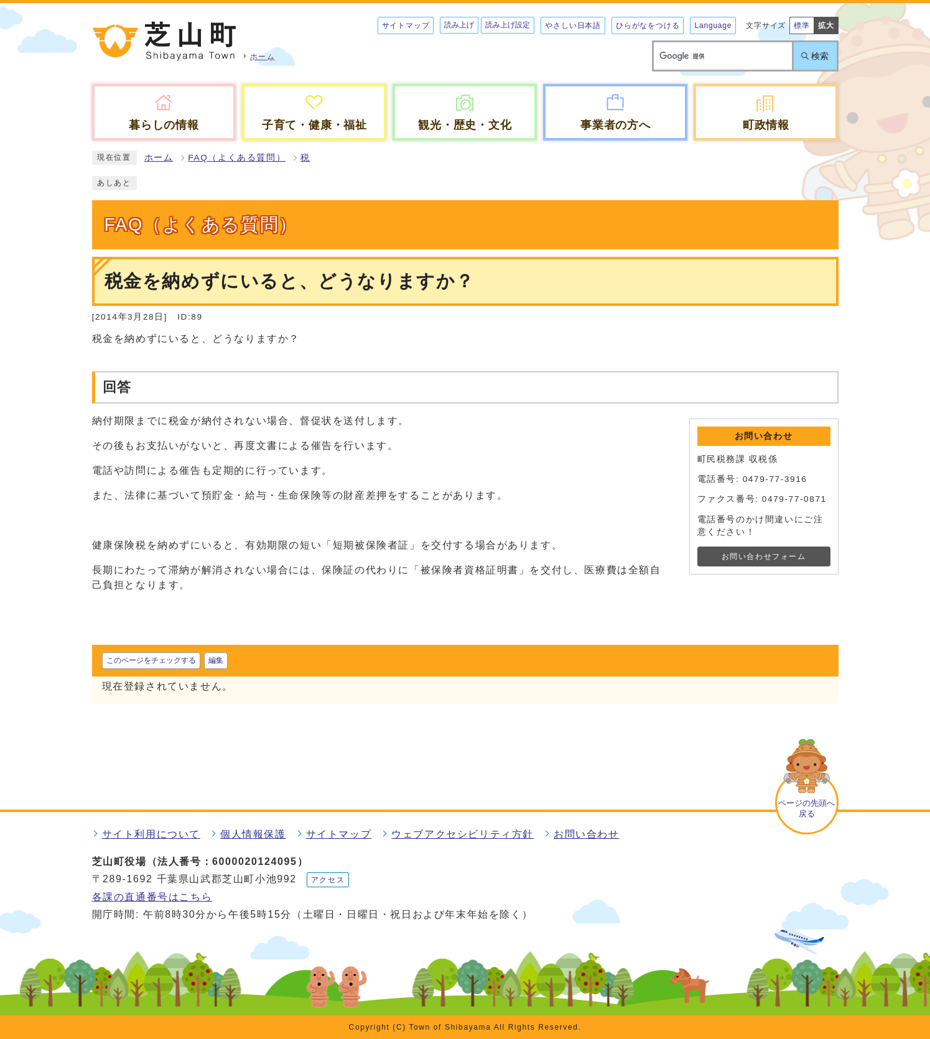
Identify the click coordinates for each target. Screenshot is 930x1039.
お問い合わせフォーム (764, 556)
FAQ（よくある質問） (237, 157)
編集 (215, 660)
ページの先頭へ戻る (806, 808)
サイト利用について (151, 834)
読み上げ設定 (507, 25)
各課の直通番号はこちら (152, 897)
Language (713, 25)
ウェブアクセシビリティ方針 (462, 834)
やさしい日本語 (573, 25)
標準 (802, 25)
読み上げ (459, 25)
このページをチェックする (151, 660)
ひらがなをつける (647, 25)
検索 (820, 56)
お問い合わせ (587, 834)
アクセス (328, 879)
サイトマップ (406, 25)
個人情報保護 (253, 834)
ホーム (159, 157)
